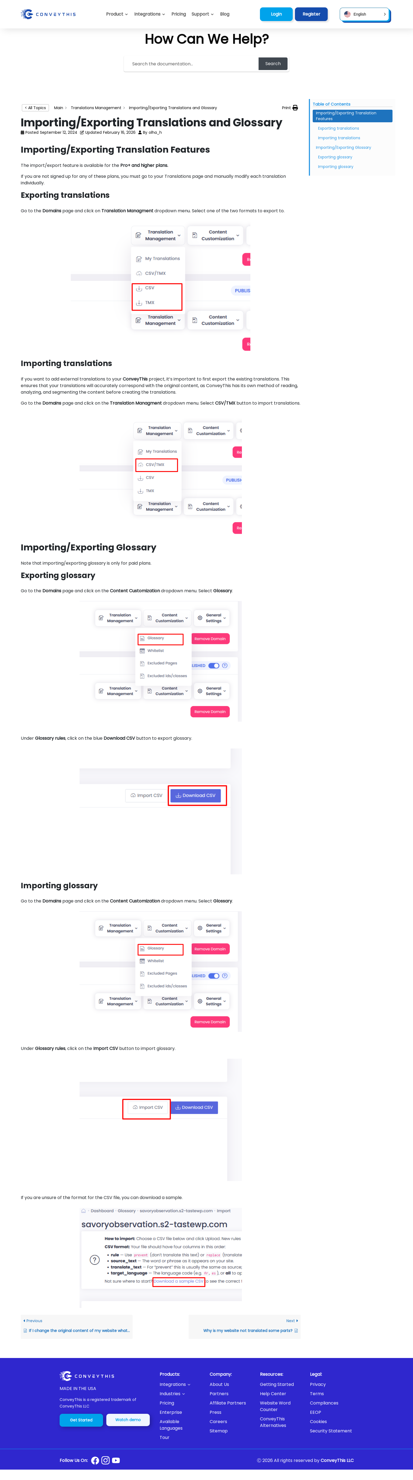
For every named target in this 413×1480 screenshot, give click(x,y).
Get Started (81, 1420)
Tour (164, 1437)
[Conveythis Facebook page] (95, 1460)
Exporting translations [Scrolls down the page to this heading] (338, 128)
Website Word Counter (275, 1406)
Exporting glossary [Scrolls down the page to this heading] (335, 157)
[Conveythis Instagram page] (105, 1460)
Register (311, 14)
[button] (202, 14)
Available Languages (171, 1424)
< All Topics (35, 108)
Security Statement (331, 1431)
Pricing (167, 1403)
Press (215, 1412)
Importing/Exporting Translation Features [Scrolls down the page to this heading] (346, 115)
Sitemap (219, 1431)
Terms (317, 1394)
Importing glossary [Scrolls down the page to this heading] (335, 166)
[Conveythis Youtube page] (116, 1460)
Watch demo (128, 1420)
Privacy (318, 1384)
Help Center (273, 1394)
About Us (219, 1384)
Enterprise (171, 1412)
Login (276, 14)
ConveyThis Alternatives (273, 1422)
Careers (218, 1421)
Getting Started (277, 1384)
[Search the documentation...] (191, 63)
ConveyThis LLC (337, 1460)
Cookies (318, 1421)
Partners (219, 1394)
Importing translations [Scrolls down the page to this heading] (339, 138)
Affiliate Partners (228, 1403)
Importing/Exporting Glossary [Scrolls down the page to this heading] (343, 147)
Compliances (324, 1403)
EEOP (315, 1412)
